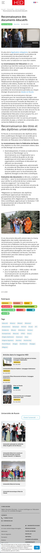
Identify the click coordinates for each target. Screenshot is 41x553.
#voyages (32, 344)
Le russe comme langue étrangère (25, 306)
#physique (16, 326)
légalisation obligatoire (19, 52)
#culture (30, 330)
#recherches (27, 340)
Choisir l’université (29, 417)
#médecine (5, 330)
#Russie (13, 330)
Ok (37, 547)
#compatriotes (6, 333)
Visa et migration (20, 9)
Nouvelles (28, 534)
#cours (29, 333)
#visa (26, 337)
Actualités (21, 310)
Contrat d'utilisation (31, 539)
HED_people (6, 306)
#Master (20, 323)
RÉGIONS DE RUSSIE (30, 528)
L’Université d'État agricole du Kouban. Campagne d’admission (24, 359)
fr (35, 2)
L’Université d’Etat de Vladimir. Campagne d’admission (19, 368)
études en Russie (27, 92)
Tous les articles (6, 525)
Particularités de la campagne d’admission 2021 (22, 396)
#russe (31, 326)
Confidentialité (30, 542)
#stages (15, 344)
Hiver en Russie (17, 385)
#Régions (4, 347)
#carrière (16, 24)
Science (28, 303)
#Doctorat (28, 323)
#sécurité (5, 323)
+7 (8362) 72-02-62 (8, 518)
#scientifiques (6, 344)
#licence (12, 323)
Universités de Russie (33, 525)
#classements (6, 326)
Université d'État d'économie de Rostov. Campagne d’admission (18, 377)
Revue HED (10, 9)
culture (5, 313)
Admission (6, 303)
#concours (19, 337)
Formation (18, 303)
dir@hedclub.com (8, 520)
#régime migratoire (7, 340)
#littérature (21, 330)
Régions (30, 310)
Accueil (3, 9)
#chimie (23, 326)
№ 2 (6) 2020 (24, 24)
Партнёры (28, 536)
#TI (36, 326)
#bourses (16, 333)
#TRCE (23, 333)
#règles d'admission (8, 337)
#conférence (23, 344)
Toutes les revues (30, 531)
